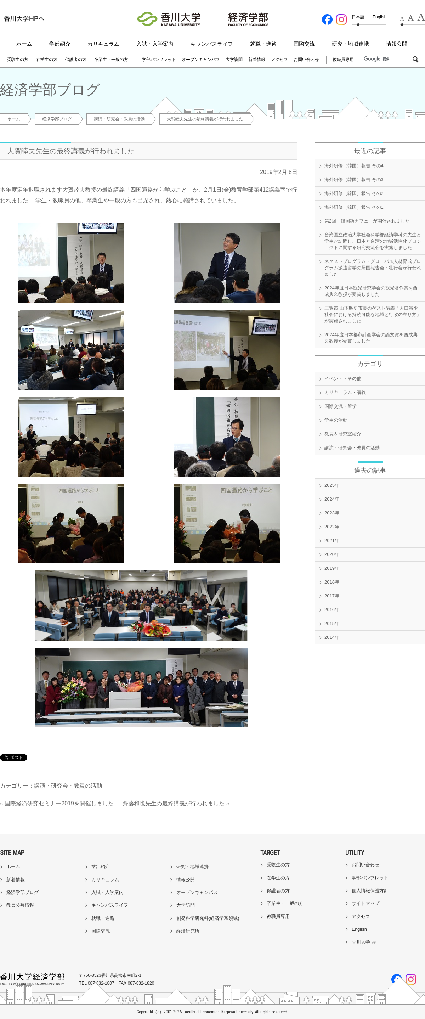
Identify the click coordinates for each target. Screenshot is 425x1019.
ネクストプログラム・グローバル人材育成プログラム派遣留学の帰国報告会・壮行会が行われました (372, 268)
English (379, 17)
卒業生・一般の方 (111, 59)
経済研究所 (187, 931)
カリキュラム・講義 (345, 392)
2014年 (331, 637)
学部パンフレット (159, 59)
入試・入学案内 (155, 44)
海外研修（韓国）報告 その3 (354, 179)
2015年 (331, 623)
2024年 (331, 499)
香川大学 (365, 942)
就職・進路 (263, 44)
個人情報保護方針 (370, 890)
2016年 (331, 609)
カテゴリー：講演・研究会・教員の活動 (51, 786)
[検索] (387, 59)
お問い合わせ (306, 59)
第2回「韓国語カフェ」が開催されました (367, 221)
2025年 (331, 485)
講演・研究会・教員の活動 (119, 119)
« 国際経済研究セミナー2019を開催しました (57, 803)
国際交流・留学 (340, 406)
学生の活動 (335, 420)
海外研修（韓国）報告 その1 (354, 207)
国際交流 (304, 44)
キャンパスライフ (212, 44)
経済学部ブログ (57, 119)
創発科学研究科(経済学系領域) (207, 918)
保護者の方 (75, 59)
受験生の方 (17, 59)
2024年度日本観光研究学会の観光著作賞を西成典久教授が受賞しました (371, 291)
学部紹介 (59, 44)
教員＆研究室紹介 (342, 434)
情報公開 (396, 44)
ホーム (24, 44)
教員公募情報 (20, 905)
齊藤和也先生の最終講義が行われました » (176, 803)
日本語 (358, 17)
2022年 (331, 526)
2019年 (331, 568)
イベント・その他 (342, 378)
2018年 (331, 582)
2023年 (331, 513)
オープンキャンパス (201, 59)
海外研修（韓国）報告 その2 (354, 193)
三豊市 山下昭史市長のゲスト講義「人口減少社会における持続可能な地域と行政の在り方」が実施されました (372, 314)
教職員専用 (343, 59)
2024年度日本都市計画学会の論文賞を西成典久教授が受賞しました (371, 338)
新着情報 (256, 59)
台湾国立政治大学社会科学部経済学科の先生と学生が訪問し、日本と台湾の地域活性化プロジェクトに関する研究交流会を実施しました (372, 241)
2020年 (331, 554)
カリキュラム (103, 44)
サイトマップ (365, 903)
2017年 (331, 595)
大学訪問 (234, 59)
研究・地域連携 (350, 44)
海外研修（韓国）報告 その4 (354, 165)
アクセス (279, 59)
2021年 (331, 540)
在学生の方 (46, 59)
